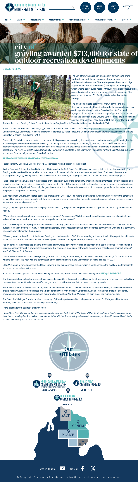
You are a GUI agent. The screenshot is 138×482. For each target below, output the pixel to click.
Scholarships (37, 19)
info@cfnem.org (111, 273)
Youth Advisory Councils (105, 19)
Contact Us (128, 7)
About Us (126, 19)
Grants (21, 19)
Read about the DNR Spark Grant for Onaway (30, 158)
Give (8, 19)
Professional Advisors (79, 19)
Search (72, 7)
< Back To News (12, 69)
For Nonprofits (56, 19)
